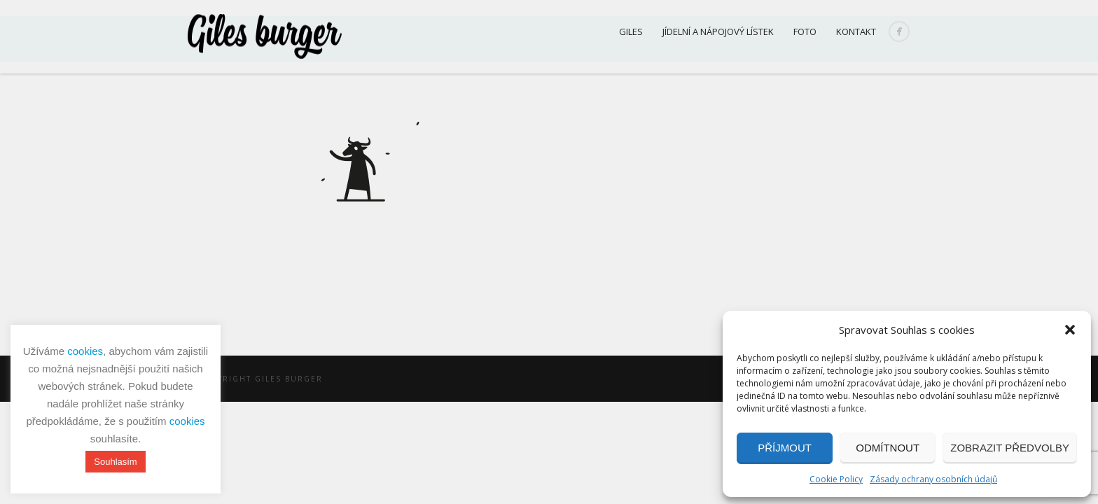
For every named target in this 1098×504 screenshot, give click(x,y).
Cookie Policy (836, 479)
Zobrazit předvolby (1009, 448)
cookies (85, 351)
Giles (631, 31)
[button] (1070, 330)
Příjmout (785, 448)
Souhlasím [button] (115, 461)
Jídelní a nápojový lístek (718, 31)
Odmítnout (887, 448)
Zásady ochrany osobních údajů (933, 479)
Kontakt (856, 31)
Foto (804, 31)
